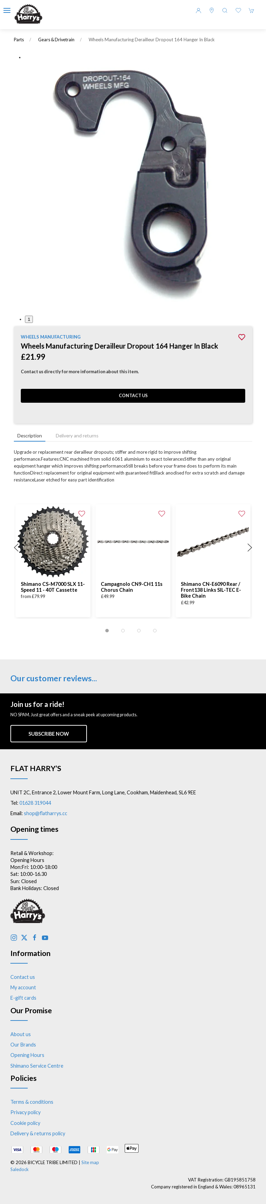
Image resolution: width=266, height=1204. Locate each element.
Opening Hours (27, 1055)
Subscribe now (48, 734)
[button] (6, 10)
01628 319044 (35, 803)
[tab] (107, 630)
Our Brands (23, 1045)
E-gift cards (23, 998)
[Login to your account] (198, 10)
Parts (19, 39)
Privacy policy (25, 1112)
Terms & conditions (31, 1102)
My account (23, 987)
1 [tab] (29, 319)
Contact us (133, 395)
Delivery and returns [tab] (77, 435)
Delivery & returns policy (37, 1133)
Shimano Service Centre (36, 1066)
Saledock (19, 1169)
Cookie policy (25, 1123)
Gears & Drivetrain (56, 39)
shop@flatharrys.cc (45, 813)
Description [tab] (29, 435)
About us (20, 1034)
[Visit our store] (211, 10)
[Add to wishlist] (81, 513)
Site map (90, 1162)
